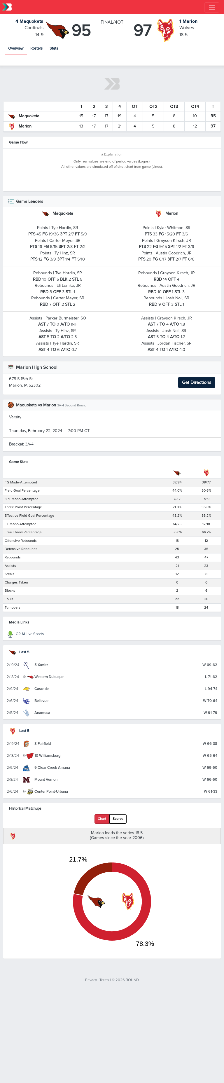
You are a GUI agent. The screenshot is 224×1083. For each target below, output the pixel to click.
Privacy (91, 1065)
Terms (104, 1065)
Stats (54, 48)
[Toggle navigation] (211, 7)
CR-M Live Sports (25, 719)
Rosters (36, 48)
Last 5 (19, 737)
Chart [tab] (102, 904)
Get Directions (196, 468)
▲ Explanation (112, 154)
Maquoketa (29, 21)
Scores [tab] (118, 904)
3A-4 (21, 529)
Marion (188, 21)
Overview (15, 48)
